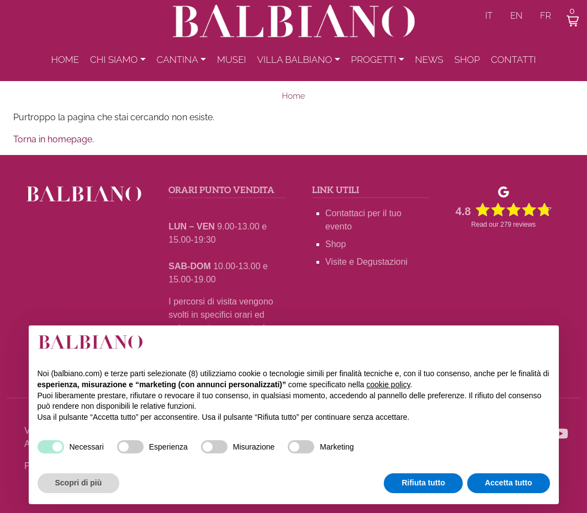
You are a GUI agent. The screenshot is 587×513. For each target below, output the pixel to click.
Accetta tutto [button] (508, 482)
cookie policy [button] (388, 384)
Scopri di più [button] (78, 482)
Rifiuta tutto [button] (423, 482)
